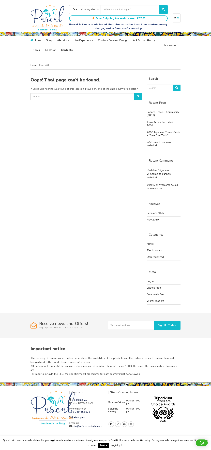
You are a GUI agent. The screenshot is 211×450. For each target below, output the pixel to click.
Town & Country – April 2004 (160, 123)
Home (37, 40)
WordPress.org (155, 301)
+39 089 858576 (79, 412)
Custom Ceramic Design (113, 40)
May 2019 (153, 219)
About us (63, 40)
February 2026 (155, 213)
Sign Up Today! (167, 325)
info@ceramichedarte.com (87, 426)
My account (171, 45)
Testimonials (154, 250)
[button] (202, 442)
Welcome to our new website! (159, 144)
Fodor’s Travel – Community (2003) (163, 113)
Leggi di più (115, 445)
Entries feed (154, 288)
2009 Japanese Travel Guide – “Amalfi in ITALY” (163, 133)
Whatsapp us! (77, 417)
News (36, 50)
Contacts (67, 50)
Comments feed (156, 294)
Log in (150, 281)
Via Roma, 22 (79, 400)
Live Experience (83, 40)
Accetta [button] (103, 445)
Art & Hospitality (144, 40)
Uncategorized (155, 257)
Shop (49, 40)
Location (50, 50)
